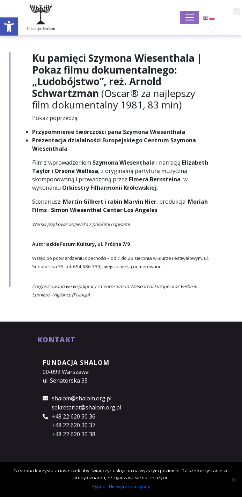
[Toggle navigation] (189, 17)
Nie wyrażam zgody (129, 486)
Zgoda (98, 486)
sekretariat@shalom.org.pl (86, 407)
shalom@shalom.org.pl (81, 398)
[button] (9, 26)
